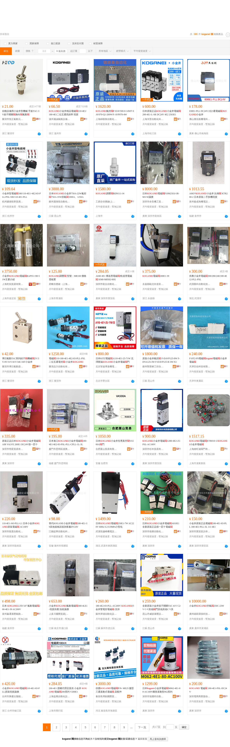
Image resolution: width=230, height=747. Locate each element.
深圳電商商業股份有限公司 (199, 696)
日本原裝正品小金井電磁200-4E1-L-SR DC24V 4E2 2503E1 (161, 113)
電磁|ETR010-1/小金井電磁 (208, 443)
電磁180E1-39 (155, 276)
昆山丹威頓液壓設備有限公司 (153, 614)
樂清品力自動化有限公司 (59, 366)
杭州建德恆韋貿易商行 (12, 201)
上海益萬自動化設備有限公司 (59, 696)
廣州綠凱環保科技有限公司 (199, 614)
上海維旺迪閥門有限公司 (199, 449)
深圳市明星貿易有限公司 (12, 449)
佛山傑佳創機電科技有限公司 (199, 119)
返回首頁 (142, 739)
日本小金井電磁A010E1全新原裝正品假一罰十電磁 (160, 525)
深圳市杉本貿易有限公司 (153, 449)
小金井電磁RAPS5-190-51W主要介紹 (21, 278)
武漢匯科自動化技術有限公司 (199, 284)
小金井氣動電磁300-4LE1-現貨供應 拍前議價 (68, 607)
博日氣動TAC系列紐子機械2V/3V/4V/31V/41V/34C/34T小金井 (20, 360)
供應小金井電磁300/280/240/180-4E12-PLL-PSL (208, 278)
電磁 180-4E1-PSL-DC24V (208, 690)
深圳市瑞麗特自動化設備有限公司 (153, 696)
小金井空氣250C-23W (206, 605)
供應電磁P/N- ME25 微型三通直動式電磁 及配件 (115, 690)
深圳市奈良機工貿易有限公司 (153, 201)
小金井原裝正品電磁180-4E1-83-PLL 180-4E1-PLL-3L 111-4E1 (208, 525)
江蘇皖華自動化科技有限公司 (59, 531)
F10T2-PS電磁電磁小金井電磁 (208, 360)
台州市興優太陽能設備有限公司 (12, 696)
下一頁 (142, 727)
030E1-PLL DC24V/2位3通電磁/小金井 (208, 113)
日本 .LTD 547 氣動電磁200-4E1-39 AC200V (21, 607)
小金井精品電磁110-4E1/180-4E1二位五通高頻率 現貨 (68, 113)
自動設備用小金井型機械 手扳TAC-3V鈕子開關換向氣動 (20, 113)
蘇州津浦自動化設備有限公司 (106, 614)
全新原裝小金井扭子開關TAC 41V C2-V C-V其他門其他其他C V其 (161, 607)
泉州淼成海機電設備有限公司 (199, 201)
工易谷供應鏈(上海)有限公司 (106, 201)
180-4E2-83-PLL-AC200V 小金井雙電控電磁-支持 (115, 607)
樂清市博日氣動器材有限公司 (12, 366)
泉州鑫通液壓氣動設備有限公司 (12, 614)
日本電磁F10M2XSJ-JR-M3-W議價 (160, 195)
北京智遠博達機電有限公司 (106, 366)
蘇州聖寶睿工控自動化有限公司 (153, 366)
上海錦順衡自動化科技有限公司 (106, 119)
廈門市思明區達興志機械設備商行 (59, 449)
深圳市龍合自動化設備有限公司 (106, 284)
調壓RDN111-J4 (110, 193)
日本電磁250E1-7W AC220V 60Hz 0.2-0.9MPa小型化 (115, 525)
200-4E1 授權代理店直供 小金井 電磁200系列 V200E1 (68, 690)
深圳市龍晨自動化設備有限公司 (12, 531)
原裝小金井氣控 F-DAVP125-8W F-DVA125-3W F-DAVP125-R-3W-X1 (161, 360)
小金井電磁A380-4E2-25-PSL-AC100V (161, 443)
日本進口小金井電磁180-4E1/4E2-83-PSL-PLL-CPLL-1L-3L (68, 443)
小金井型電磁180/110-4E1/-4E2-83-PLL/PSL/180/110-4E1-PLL (21, 195)
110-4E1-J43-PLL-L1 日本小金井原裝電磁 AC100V (20, 525)
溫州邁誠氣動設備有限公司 (59, 119)
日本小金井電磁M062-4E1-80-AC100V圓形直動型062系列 (161, 690)
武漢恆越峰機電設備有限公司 (106, 531)
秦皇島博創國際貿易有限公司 (106, 696)
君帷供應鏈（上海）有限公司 (59, 284)
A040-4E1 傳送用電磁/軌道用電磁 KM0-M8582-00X (114, 278)
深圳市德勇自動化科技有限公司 (153, 531)
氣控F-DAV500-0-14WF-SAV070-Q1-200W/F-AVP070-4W (115, 113)
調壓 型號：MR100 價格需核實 (67, 278)
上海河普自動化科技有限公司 (153, 119)
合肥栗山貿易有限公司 (106, 449)
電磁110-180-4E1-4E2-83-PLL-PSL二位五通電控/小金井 (67, 360)
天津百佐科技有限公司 (199, 366)
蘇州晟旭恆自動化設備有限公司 (59, 201)
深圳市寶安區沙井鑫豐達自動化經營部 (199, 531)
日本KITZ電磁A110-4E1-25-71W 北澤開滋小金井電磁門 (114, 360)
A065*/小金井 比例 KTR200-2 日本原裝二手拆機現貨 (208, 195)
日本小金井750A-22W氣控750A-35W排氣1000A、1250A (67, 195)
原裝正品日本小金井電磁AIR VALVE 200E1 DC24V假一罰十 (21, 443)
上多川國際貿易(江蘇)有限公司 (59, 614)
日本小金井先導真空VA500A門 (115, 443)
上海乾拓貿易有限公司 (12, 284)
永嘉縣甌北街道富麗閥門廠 (153, 284)
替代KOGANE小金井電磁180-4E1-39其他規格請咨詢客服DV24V (68, 525)
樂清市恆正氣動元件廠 (12, 119)
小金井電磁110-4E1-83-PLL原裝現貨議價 (21, 690)
